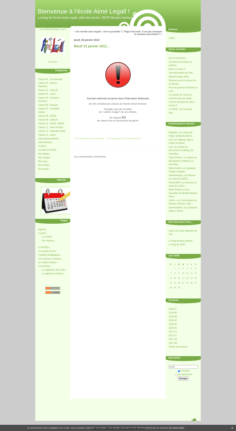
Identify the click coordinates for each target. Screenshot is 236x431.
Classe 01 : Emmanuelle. (50, 79)
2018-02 (173, 324)
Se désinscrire (183, 374)
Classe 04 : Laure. (47, 94)
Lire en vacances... (178, 58)
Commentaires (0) (132, 138)
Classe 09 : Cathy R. (48, 119)
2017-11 (173, 335)
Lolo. (171, 139)
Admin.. (172, 200)
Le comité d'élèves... (48, 262)
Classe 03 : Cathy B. (48, 90)
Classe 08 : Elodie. (47, 116)
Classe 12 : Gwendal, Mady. (52, 131)
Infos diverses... (46, 142)
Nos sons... (43, 161)
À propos (52, 61)
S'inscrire (184, 370)
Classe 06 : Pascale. (48, 105)
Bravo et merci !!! (177, 69)
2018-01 (173, 328)
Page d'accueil (132, 31)
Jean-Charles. (176, 157)
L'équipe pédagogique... (50, 255)
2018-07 (173, 309)
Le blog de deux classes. (181, 241)
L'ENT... (172, 38)
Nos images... (45, 157)
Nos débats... (44, 153)
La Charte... (47, 236)
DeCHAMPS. (175, 182)
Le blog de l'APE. (177, 244)
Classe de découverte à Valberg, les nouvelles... (181, 150)
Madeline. (173, 132)
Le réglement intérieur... (53, 273)
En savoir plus (176, 428)
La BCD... (43, 146)
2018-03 (173, 320)
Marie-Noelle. (175, 168)
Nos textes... (44, 169)
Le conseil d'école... (48, 251)
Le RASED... (44, 247)
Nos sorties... (44, 165)
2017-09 (173, 343)
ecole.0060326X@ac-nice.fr (52, 29)
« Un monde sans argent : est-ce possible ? (98, 31)
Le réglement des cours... (54, 270)
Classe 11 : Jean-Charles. (51, 127)
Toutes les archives (178, 346)
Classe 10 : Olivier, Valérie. (51, 123)
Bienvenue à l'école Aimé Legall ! (84, 11)
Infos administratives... (49, 138)
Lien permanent (114, 138)
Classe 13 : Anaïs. (47, 135)
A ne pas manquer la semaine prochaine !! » (148, 32)
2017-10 (173, 339)
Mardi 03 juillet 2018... (179, 76)
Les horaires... (49, 240)
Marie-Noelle (175, 189)
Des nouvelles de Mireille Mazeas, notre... (183, 193)
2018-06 (173, 312)
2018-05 (173, 316)
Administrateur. (176, 175)
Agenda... (43, 229)
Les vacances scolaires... (50, 258)
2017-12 (173, 331)
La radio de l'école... (48, 150)
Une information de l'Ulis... (182, 73)
